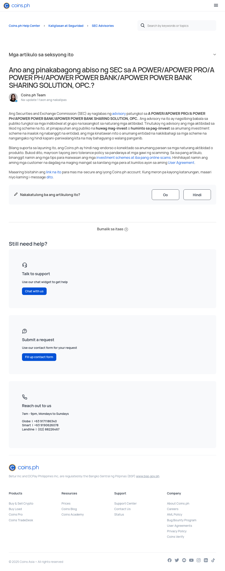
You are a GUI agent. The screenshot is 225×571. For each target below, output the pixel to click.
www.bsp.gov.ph (147, 476)
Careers (172, 509)
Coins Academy (73, 514)
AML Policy (174, 514)
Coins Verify (175, 536)
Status (119, 514)
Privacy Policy (177, 531)
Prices (66, 503)
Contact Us (122, 509)
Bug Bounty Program (181, 520)
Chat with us (34, 291)
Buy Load (15, 509)
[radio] (165, 194)
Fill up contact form (39, 357)
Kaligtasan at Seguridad (65, 26)
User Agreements (179, 525)
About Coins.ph (178, 503)
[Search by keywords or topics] (176, 25)
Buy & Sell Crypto (21, 503)
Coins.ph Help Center (24, 26)
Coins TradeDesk (21, 520)
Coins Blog (69, 509)
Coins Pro (16, 514)
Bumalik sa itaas (112, 229)
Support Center (125, 503)
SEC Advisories (103, 26)
